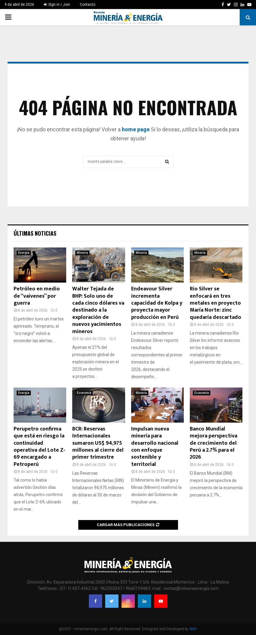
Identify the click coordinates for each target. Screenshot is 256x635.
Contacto (87, 4)
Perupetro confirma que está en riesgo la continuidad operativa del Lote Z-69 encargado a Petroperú (39, 446)
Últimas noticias (35, 233)
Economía (84, 392)
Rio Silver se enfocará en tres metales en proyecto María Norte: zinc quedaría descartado (215, 303)
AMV (193, 629)
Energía (23, 252)
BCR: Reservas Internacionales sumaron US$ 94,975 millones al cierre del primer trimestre (98, 443)
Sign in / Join (57, 4)
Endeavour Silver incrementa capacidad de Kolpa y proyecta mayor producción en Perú (156, 303)
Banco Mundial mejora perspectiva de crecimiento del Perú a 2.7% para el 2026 (213, 443)
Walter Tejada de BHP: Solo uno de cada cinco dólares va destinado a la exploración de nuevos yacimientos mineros (98, 310)
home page (136, 129)
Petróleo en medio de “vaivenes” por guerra (37, 296)
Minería (82, 252)
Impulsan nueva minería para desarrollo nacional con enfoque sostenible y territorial (154, 446)
